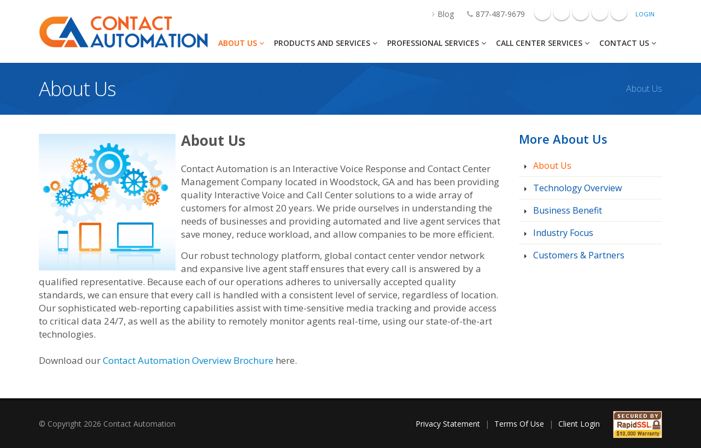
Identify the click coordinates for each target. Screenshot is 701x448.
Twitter (619, 12)
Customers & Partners (577, 255)
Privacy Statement (448, 423)
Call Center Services (542, 43)
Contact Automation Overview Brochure (188, 360)
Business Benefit (566, 210)
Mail (600, 12)
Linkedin (581, 12)
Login (645, 14)
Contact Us (627, 43)
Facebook (542, 12)
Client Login (579, 423)
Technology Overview (576, 188)
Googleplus (561, 12)
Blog (437, 14)
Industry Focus (562, 233)
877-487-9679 (490, 14)
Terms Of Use (519, 423)
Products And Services (325, 43)
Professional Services (436, 43)
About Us (241, 43)
